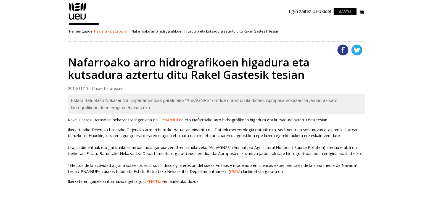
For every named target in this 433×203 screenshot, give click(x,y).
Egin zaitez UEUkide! (310, 11)
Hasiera (100, 31)
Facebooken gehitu (342, 49)
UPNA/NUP (169, 119)
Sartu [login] (345, 11)
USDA (235, 171)
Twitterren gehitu (356, 49)
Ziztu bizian (119, 31)
